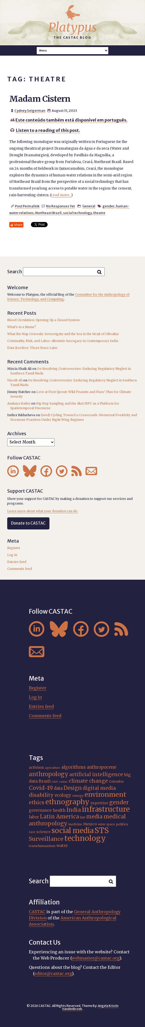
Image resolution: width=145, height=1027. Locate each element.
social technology (77, 213)
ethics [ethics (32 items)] (36, 802)
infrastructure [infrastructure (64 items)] (106, 809)
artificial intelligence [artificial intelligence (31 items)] (96, 774)
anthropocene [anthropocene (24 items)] (101, 767)
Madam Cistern (40, 99)
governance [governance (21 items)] (40, 810)
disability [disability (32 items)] (41, 795)
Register (13, 548)
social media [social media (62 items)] (72, 830)
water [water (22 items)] (62, 845)
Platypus (72, 27)
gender (108, 206)
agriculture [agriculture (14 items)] (52, 767)
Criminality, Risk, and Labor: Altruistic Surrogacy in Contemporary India (62, 341)
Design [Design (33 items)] (73, 788)
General (88, 206)
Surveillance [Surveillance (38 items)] (46, 838)
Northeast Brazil (48, 213)
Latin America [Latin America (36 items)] (59, 816)
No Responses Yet (60, 206)
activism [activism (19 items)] (36, 767)
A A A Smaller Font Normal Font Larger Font (73, 50)
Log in (12, 555)
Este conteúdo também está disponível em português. (71, 120)
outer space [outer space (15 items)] (106, 824)
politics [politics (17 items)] (122, 824)
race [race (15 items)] (32, 832)
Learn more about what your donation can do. (42, 511)
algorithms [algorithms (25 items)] (73, 767)
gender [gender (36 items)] (119, 802)
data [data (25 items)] (58, 788)
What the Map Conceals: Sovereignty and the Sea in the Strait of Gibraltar (63, 334)
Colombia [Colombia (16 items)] (116, 781)
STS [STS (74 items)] (102, 830)
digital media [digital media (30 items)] (99, 788)
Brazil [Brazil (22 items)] (44, 781)
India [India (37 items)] (73, 809)
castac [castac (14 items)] (63, 781)
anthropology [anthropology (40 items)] (48, 774)
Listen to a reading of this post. (48, 130)
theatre (99, 213)
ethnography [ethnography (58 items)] (67, 802)
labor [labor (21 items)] (34, 817)
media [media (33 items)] (94, 816)
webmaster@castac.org (96, 958)
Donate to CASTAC (28, 523)
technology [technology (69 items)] (85, 838)
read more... (61, 195)
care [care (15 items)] (55, 781)
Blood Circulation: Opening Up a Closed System (43, 320)
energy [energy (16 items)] (77, 796)
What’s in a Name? (21, 327)
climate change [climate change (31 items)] (88, 781)
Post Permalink (27, 206)
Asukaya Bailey (18, 403)
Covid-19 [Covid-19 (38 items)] (41, 787)
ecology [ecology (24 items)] (63, 795)
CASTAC (37, 911)
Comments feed (19, 569)
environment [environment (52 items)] (105, 794)
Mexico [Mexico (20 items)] (90, 824)
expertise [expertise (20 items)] (99, 803)
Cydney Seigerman (29, 110)
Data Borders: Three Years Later (32, 348)
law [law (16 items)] (82, 817)
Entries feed (16, 562)
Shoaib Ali (14, 380)
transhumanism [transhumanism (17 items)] (42, 846)
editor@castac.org (53, 973)
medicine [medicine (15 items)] (75, 824)
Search (14, 272)
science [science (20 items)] (43, 831)
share (18, 225)
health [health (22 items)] (59, 810)
